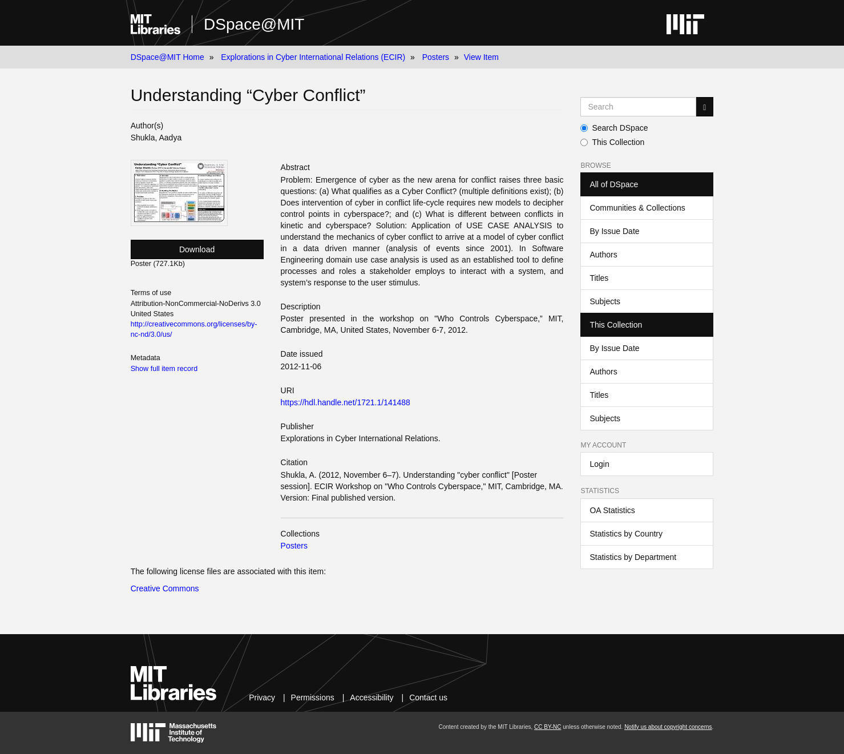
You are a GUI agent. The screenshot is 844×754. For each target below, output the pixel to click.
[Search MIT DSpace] (638, 106)
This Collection (612, 142)
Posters (435, 57)
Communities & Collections (637, 207)
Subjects (604, 301)
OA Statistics (612, 510)
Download (197, 249)
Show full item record (164, 369)
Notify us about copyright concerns (668, 727)
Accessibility (371, 697)
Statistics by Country (626, 533)
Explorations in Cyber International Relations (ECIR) (313, 57)
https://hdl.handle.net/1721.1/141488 (345, 402)
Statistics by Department (632, 557)
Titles (598, 278)
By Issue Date (614, 231)
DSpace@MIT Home (167, 57)
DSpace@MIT (254, 24)
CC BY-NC (547, 727)
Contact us (428, 697)
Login (599, 464)
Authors (603, 254)
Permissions (312, 697)
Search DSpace (614, 127)
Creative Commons (165, 588)
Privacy (262, 697)
